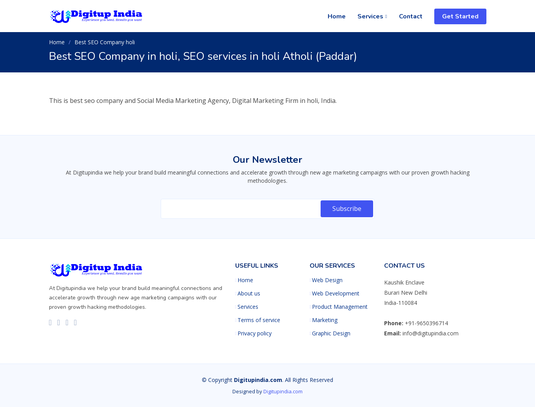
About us (249, 293)
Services (248, 307)
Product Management (340, 307)
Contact (411, 16)
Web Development (335, 293)
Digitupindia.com (283, 391)
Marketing (324, 320)
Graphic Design (331, 333)
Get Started (460, 16)
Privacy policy (255, 333)
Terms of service (259, 320)
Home (337, 16)
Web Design (327, 280)
